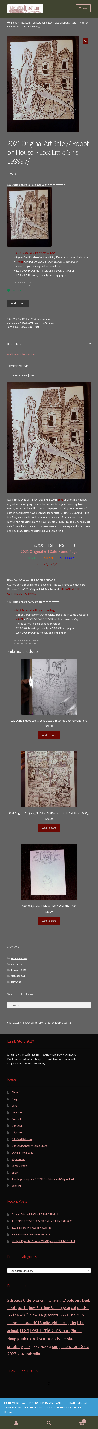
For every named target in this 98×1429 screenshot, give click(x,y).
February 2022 (18, 970)
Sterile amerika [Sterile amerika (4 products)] (41, 1347)
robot (30, 326)
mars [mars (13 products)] (65, 1330)
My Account (16, 1423)
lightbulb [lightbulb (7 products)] (57, 1322)
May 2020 (16, 981)
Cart (14, 1105)
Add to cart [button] (49, 735)
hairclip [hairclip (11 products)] (77, 1315)
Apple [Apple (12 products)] (69, 1300)
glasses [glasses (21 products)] (51, 1315)
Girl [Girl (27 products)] (28, 1315)
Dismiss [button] (8, 1412)
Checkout (17, 1112)
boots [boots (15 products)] (12, 1307)
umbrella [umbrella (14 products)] (32, 1354)
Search (49, 1423)
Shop (15, 1172)
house (16, 326)
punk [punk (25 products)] (21, 1338)
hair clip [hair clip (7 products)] (64, 1315)
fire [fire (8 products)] (9, 1315)
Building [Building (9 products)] (43, 1307)
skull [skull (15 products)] (71, 1338)
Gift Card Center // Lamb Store (29, 1145)
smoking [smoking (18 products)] (15, 1346)
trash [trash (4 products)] (20, 1354)
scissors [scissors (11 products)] (60, 1338)
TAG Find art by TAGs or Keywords (31, 1227)
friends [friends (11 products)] (19, 1315)
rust (37, 326)
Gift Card (17, 1125)
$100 (64, 557)
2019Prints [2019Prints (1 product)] (58, 1300)
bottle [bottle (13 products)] (23, 1307)
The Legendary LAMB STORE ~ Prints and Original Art (43, 1179)
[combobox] (49, 1270)
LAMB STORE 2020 (22, 1152)
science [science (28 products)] (46, 1338)
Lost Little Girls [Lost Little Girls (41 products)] (45, 1330)
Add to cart (18, 303)
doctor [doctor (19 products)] (83, 1307)
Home (14, 22)
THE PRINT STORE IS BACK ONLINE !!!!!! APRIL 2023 (42, 1221)
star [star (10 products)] (27, 1346)
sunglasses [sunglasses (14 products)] (61, 1346)
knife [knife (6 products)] (46, 1322)
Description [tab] (14, 344)
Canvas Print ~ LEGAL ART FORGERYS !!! (35, 1214)
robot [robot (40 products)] (32, 1338)
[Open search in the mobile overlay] (49, 1383)
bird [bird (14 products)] (78, 1300)
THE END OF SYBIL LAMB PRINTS (31, 1234)
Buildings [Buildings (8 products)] (57, 1307)
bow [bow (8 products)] (32, 1307)
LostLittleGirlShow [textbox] (48, 1270)
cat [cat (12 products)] (73, 1307)
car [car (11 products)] (67, 1307)
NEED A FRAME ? (49, 564)
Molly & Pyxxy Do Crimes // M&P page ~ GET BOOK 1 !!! (43, 1241)
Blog (14, 1099)
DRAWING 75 (26, 323)
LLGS (23, 326)
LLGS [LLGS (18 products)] (24, 1330)
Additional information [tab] (21, 354)
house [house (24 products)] (28, 1322)
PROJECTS (25, 22)
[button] (85, 41)
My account (18, 1159)
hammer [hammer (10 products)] (14, 1322)
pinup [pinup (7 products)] (11, 1339)
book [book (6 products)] (86, 1300)
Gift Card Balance (22, 1139)
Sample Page (19, 1166)
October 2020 (18, 975)
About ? (16, 1092)
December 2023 (19, 958)
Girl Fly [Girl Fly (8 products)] (38, 1315)
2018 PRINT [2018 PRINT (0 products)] (48, 1301)
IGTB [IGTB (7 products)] (38, 1322)
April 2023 (16, 964)
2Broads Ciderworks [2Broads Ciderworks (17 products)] (25, 1300)
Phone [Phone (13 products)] (76, 1330)
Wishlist (16, 1186)
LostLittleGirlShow (42, 22)
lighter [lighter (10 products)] (70, 1322)
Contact (16, 1119)
